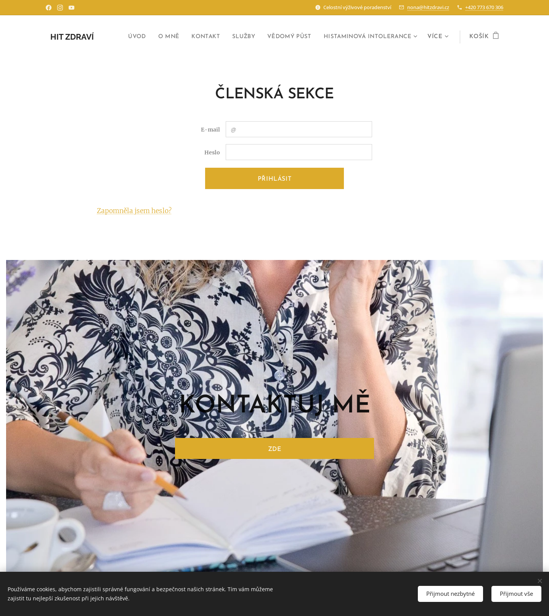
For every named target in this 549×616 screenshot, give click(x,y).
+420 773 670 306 (484, 7)
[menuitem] (127, 37)
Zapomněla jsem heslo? (134, 211)
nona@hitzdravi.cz (428, 7)
